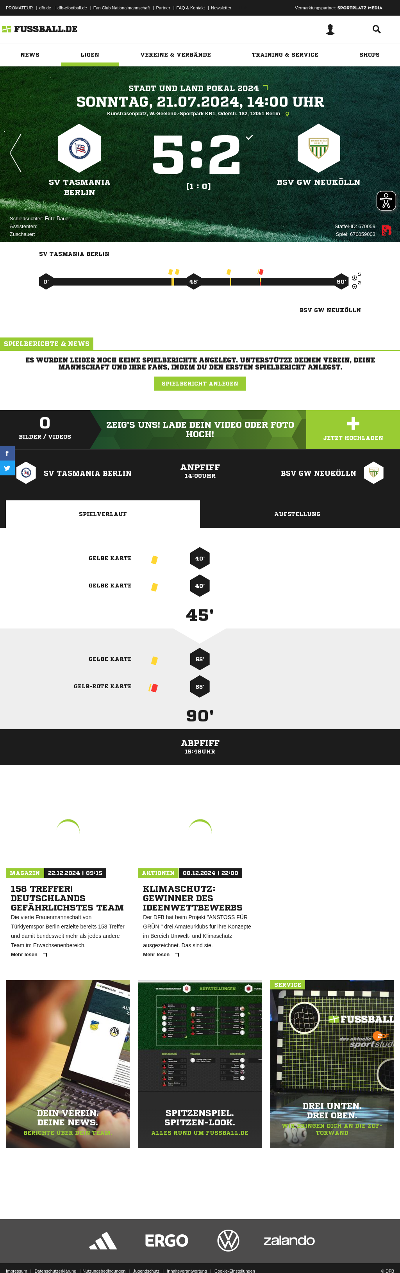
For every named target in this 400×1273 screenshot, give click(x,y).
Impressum (16, 1254)
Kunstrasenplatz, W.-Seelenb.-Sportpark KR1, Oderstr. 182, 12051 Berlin (200, 114)
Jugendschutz (146, 1254)
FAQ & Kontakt (191, 7)
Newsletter (221, 7)
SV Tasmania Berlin (80, 187)
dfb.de (45, 7)
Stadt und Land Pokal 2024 (200, 88)
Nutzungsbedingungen (103, 1254)
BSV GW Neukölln (319, 182)
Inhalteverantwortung (187, 1254)
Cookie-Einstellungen (234, 1254)
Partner (163, 7)
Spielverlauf (103, 514)
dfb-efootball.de (72, 7)
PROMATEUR (19, 7)
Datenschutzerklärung (55, 1254)
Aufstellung (297, 514)
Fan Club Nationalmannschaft (121, 7)
